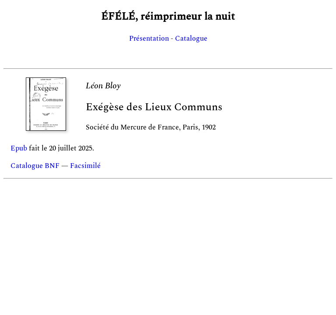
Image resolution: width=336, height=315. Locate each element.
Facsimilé (85, 166)
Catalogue (191, 38)
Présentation (149, 38)
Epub (18, 148)
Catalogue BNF (35, 166)
